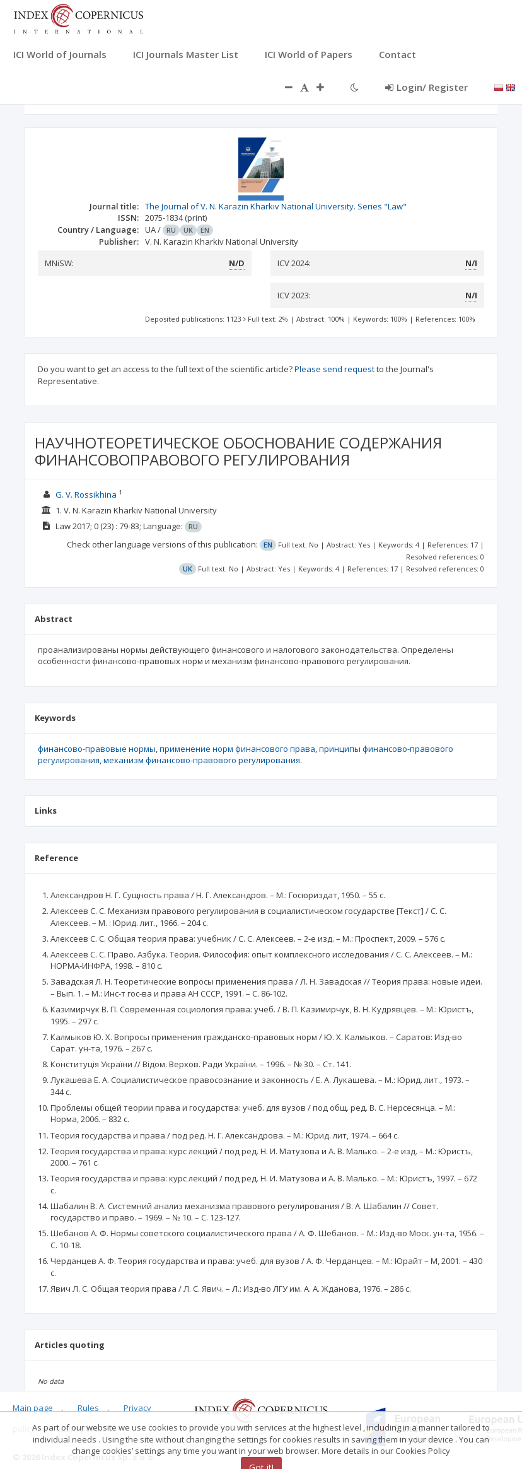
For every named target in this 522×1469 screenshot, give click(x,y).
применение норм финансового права (237, 748)
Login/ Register (426, 87)
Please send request (334, 369)
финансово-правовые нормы (97, 748)
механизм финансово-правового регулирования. (202, 760)
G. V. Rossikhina (86, 494)
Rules (88, 1407)
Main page (33, 1407)
